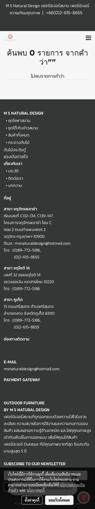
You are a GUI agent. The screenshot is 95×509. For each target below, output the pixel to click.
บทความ (15, 185)
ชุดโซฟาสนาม (19, 120)
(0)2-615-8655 (21, 257)
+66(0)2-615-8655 (64, 12)
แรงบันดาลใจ (16, 156)
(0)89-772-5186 (26, 250)
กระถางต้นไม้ (18, 142)
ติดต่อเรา (15, 178)
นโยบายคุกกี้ (36, 490)
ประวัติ (13, 171)
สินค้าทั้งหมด (18, 135)
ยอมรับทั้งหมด (59, 500)
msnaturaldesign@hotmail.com (32, 369)
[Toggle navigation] (88, 38)
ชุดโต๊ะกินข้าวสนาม (23, 128)
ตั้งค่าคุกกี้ (32, 500)
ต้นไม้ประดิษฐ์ (15, 150)
